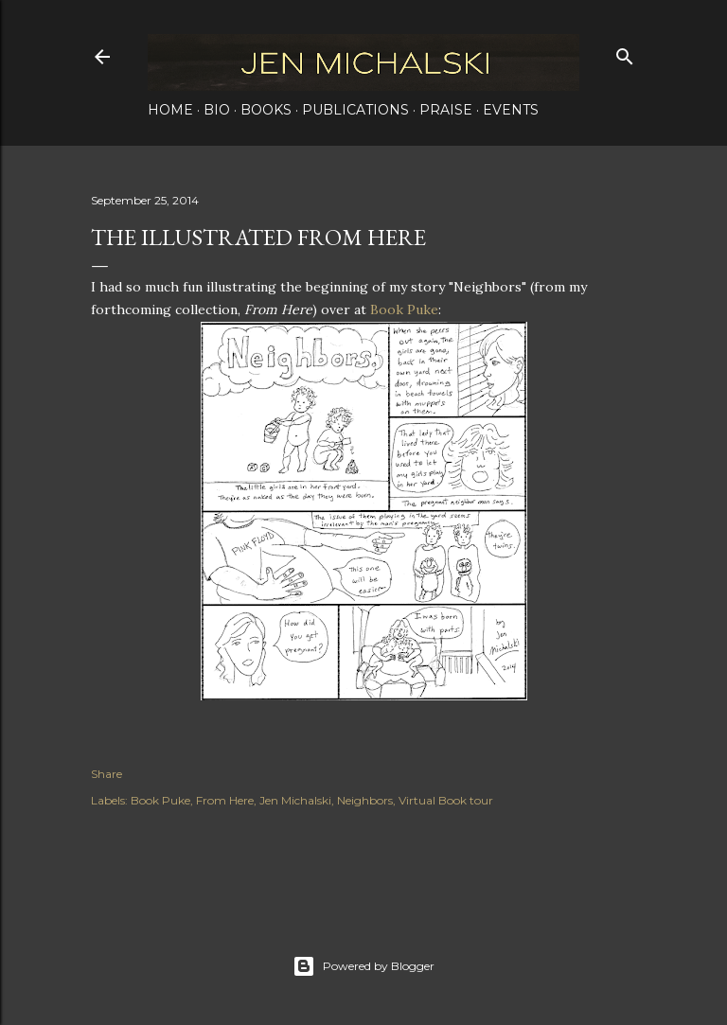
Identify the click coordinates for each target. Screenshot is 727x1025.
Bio (217, 109)
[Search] (624, 52)
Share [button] (106, 774)
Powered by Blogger (363, 966)
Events (511, 109)
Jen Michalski (295, 800)
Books (266, 109)
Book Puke (404, 309)
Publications (355, 109)
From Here (225, 800)
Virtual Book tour (446, 800)
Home (170, 109)
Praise (445, 109)
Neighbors (365, 800)
